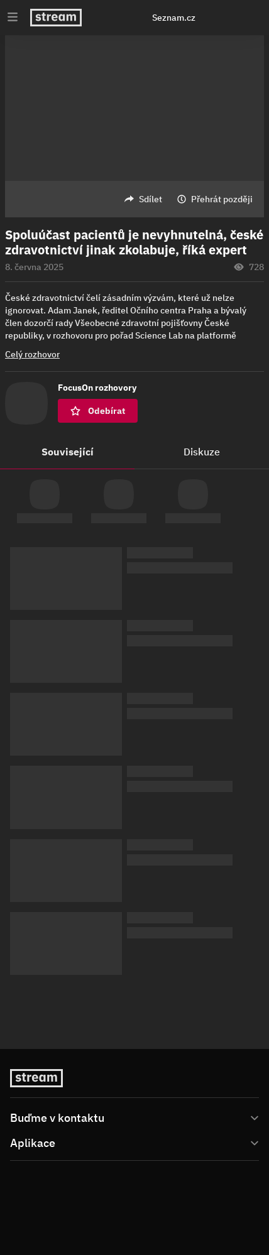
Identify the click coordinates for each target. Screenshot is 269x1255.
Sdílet (150, 199)
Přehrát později (222, 199)
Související (67, 451)
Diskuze (202, 451)
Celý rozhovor (32, 354)
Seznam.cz (173, 17)
